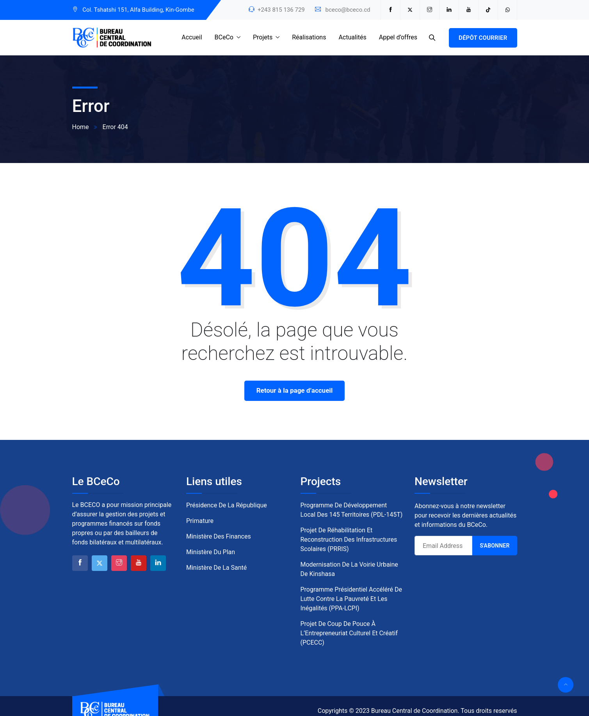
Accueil (192, 37)
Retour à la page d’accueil (294, 390)
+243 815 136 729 (281, 9)
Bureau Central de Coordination (414, 710)
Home (80, 127)
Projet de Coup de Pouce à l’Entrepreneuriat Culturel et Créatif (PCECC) (349, 633)
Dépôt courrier (483, 37)
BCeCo (224, 37)
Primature (200, 521)
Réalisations (309, 37)
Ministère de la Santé (216, 567)
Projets (262, 37)
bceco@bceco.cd (347, 9)
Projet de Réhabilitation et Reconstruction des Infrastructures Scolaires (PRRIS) (349, 539)
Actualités (352, 37)
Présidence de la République (226, 505)
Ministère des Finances (218, 536)
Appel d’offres (398, 37)
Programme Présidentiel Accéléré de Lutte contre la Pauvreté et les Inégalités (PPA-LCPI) (351, 599)
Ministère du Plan (210, 552)
